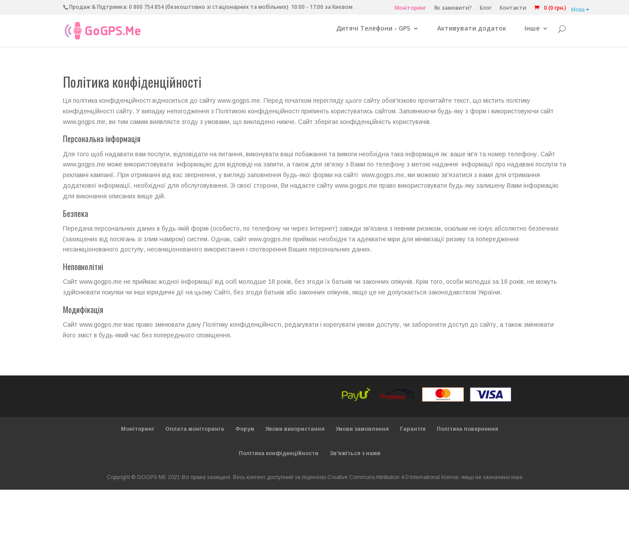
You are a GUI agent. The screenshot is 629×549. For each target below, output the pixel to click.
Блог (486, 8)
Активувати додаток (471, 33)
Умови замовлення (362, 434)
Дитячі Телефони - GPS (373, 33)
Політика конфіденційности (278, 458)
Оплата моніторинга (194, 434)
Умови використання (295, 434)
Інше (532, 33)
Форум (244, 434)
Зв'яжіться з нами (355, 458)
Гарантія (413, 434)
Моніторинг (410, 8)
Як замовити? (453, 8)
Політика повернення (467, 434)
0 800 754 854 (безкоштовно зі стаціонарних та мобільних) (208, 7)
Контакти (513, 8)
